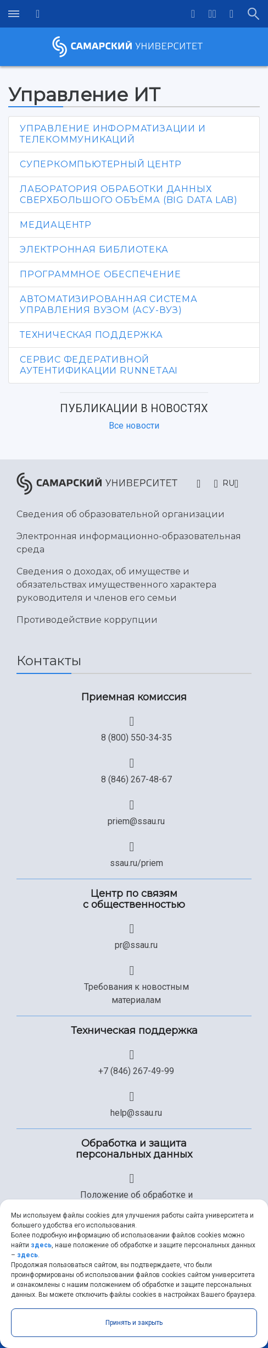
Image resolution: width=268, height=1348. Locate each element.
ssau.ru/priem (136, 863)
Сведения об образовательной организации (120, 514)
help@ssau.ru (136, 1113)
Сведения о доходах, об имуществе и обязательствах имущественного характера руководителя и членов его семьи (116, 584)
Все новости (134, 425)
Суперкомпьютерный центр (100, 164)
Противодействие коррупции (87, 620)
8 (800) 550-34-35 (136, 737)
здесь (41, 1245)
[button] (212, 14)
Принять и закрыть (134, 1323)
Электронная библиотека (94, 249)
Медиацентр (56, 225)
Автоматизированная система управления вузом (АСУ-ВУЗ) (109, 304)
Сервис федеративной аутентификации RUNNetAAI (99, 365)
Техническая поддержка (91, 335)
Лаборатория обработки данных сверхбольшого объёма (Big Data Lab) (129, 194)
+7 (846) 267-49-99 (136, 1071)
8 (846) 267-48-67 (136, 779)
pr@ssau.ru (136, 945)
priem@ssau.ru (136, 821)
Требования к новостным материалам (136, 993)
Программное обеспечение (100, 274)
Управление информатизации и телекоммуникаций (113, 134)
